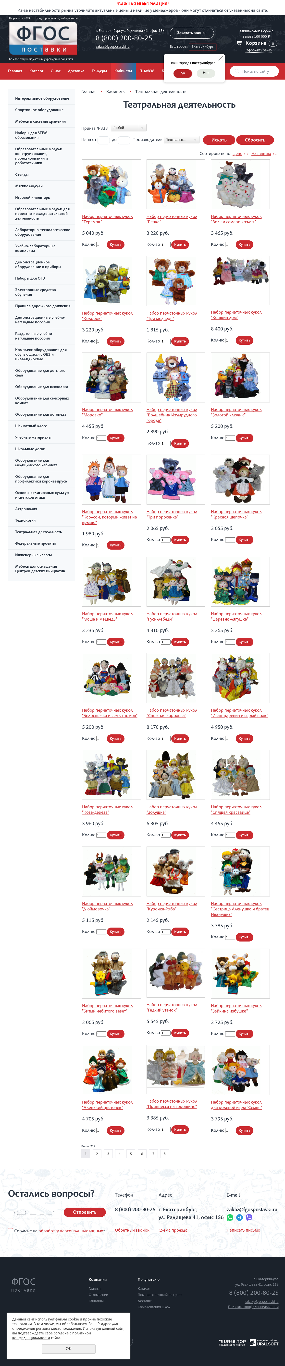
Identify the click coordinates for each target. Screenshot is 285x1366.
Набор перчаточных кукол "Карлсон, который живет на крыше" (109, 517)
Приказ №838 (94, 129)
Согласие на (59, 1231)
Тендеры (99, 71)
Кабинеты (123, 71)
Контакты (96, 1301)
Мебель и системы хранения (40, 122)
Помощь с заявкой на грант (160, 1295)
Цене (237, 154)
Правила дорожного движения (42, 306)
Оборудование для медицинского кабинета (36, 463)
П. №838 (146, 71)
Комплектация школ (154, 1307)
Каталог (36, 71)
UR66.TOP (232, 1341)
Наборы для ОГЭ (30, 279)
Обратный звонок (132, 1230)
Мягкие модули (29, 186)
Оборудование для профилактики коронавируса (41, 479)
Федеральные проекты (35, 544)
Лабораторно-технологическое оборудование (42, 232)
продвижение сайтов (232, 1344)
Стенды (22, 175)
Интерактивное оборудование (42, 99)
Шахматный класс (31, 426)
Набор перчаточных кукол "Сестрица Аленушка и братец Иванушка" (240, 909)
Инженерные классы (33, 555)
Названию (261, 154)
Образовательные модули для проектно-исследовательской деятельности (42, 214)
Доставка (76, 71)
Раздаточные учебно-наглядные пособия (34, 336)
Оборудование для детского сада (40, 373)
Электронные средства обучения (35, 292)
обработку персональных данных (70, 1231)
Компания (98, 1280)
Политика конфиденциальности (253, 1307)
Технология (25, 521)
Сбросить (255, 140)
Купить (116, 245)
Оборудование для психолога (41, 387)
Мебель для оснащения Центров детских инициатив (40, 569)
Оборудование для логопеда (40, 415)
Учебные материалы (33, 438)
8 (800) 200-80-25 (124, 39)
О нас (56, 71)
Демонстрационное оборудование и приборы (38, 265)
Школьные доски (30, 449)
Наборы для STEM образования (31, 135)
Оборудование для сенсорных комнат (42, 401)
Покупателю (149, 1280)
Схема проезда (173, 1230)
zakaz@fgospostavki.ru (113, 47)
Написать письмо (243, 1230)
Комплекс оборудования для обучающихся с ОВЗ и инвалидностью (41, 355)
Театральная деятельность (38, 532)
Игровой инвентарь (32, 198)
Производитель (147, 140)
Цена (86, 140)
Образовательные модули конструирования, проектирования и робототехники (38, 156)
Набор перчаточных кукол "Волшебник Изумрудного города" (172, 415)
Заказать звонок (192, 33)
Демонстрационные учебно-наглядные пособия (40, 320)
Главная (15, 71)
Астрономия (26, 509)
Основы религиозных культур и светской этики (42, 495)
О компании (98, 1295)
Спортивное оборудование (39, 110)
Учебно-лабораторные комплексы (35, 249)
